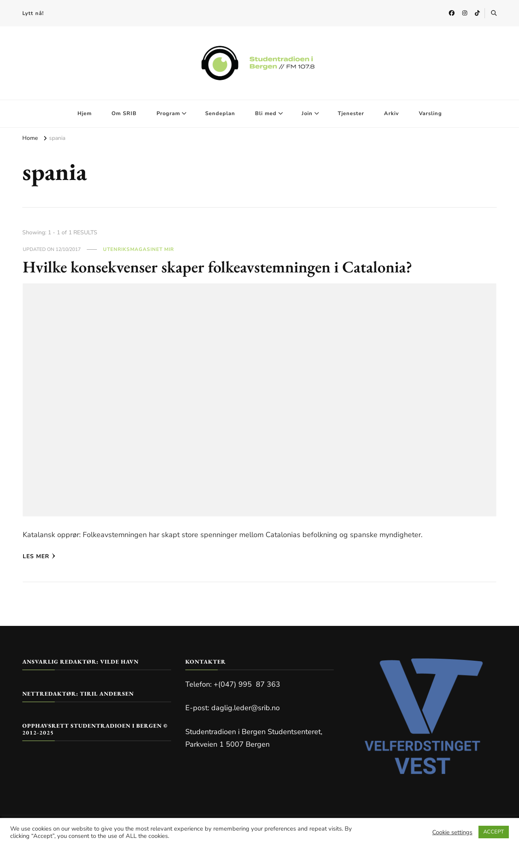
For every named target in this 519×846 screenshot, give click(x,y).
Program (168, 113)
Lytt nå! (33, 13)
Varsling (430, 113)
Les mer (39, 556)
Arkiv (391, 113)
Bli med (266, 113)
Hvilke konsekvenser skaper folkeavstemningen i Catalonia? (217, 266)
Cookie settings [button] (452, 832)
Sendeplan (220, 113)
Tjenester (351, 113)
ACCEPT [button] (493, 831)
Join (307, 113)
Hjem (84, 113)
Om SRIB (124, 113)
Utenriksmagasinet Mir (138, 249)
